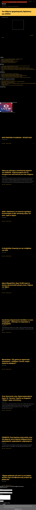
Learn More (17, 509)
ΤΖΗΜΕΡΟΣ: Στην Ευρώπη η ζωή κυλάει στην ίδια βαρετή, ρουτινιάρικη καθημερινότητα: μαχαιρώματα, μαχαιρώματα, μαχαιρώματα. (17, 439)
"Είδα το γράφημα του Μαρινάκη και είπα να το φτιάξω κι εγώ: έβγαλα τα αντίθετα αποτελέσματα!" (15, 67)
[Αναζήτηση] (30, 1)
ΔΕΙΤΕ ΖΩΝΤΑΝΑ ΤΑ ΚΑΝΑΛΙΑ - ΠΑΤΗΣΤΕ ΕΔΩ (17, 137)
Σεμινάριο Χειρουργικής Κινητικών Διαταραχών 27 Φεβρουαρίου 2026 (11, 74)
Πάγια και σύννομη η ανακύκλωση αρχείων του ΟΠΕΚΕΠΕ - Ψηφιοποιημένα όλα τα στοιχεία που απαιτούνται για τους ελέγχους (17, 172)
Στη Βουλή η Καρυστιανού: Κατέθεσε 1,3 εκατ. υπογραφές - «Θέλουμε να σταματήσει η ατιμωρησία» (17, 322)
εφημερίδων (7, 101)
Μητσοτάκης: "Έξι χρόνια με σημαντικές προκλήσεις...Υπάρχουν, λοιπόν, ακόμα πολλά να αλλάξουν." (16, 361)
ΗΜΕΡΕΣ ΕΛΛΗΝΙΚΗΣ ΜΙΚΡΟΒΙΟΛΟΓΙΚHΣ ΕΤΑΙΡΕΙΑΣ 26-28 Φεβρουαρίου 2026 (14, 75)
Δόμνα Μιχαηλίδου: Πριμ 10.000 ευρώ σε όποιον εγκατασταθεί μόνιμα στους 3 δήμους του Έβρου (17, 285)
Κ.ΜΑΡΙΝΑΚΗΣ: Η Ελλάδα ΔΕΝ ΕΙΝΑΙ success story (9, 66)
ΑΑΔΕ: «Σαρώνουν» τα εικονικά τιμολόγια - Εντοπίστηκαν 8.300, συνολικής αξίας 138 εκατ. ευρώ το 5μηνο (17, 213)
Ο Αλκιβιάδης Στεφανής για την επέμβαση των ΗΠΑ (16, 249)
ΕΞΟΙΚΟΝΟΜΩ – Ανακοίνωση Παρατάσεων (7, 82)
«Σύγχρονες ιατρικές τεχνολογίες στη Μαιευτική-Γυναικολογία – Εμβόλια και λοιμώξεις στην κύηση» (15, 77)
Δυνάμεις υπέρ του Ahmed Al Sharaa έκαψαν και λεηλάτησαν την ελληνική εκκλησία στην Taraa (15, 65)
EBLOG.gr (4, 3)
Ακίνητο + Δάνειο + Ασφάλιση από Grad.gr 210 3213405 (10, 6)
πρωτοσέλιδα (4, 101)
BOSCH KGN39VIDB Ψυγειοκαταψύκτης (7, 60)
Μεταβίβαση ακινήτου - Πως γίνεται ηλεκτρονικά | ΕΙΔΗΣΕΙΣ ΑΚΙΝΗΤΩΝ (12, 85)
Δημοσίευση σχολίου (8, 143)
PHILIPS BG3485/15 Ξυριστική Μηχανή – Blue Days (9, 61)
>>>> (33, 143)
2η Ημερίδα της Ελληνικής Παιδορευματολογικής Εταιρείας (9, 73)
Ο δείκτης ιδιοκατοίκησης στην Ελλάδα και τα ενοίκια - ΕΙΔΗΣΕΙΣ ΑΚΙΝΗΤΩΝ (12, 81)
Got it (21, 509)
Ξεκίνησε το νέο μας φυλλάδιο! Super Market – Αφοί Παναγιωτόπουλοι (11, 58)
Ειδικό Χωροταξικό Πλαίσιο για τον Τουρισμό (8, 80)
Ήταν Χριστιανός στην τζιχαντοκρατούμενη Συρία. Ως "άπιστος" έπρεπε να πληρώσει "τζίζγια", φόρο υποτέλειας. (17, 68)
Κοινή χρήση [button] (31, 35)
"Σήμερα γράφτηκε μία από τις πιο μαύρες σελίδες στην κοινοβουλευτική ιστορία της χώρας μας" (17, 477)
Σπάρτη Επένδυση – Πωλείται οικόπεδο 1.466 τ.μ (8, 62)
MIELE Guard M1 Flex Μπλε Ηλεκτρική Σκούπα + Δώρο (9, 59)
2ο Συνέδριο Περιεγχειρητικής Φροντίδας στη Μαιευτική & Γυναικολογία (11, 76)
